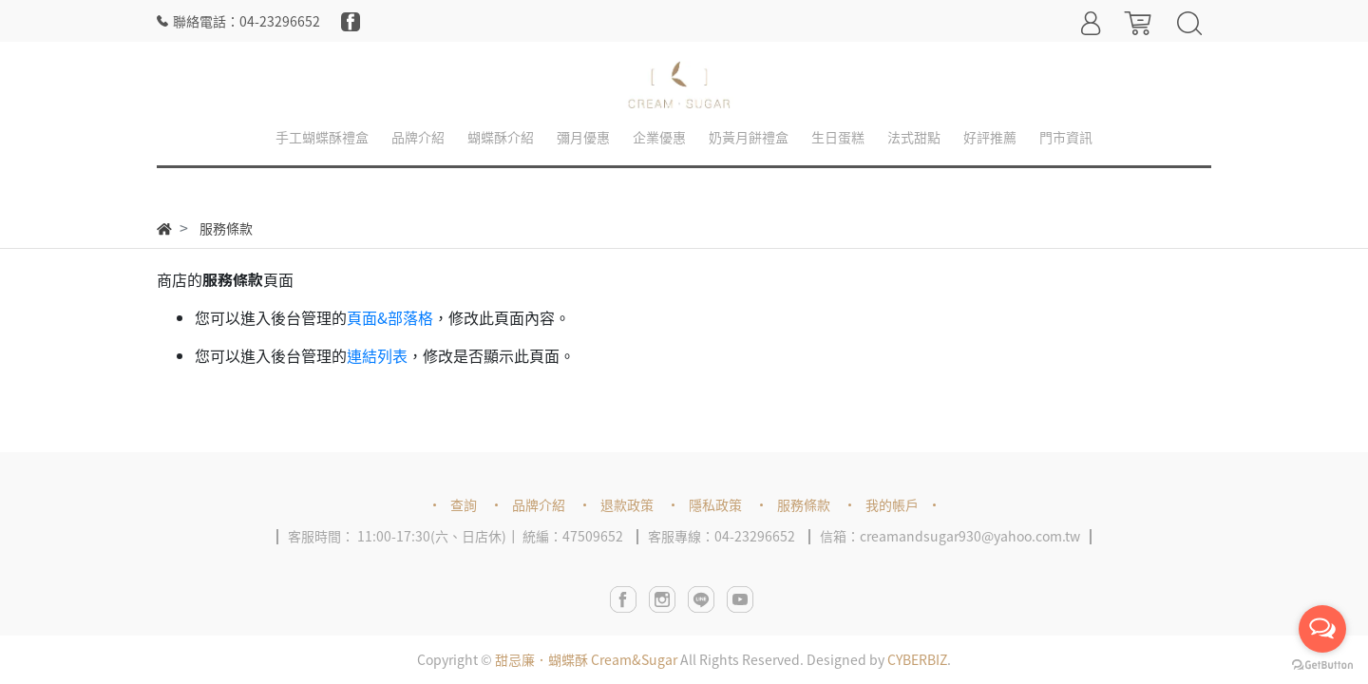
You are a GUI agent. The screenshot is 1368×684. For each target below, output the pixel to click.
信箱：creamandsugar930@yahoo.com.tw (950, 535)
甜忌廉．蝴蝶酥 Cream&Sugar (586, 659)
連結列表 (377, 355)
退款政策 (627, 504)
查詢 (463, 504)
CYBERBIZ (917, 659)
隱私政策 (715, 504)
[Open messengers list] (1322, 629)
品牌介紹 (538, 504)
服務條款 (803, 504)
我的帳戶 (892, 504)
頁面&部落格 (390, 317)
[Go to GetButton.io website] (1322, 665)
